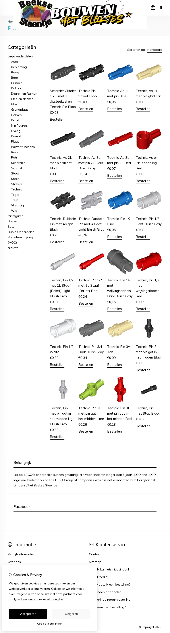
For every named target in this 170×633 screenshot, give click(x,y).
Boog (15, 72)
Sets (11, 227)
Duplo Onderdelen (21, 232)
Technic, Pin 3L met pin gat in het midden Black (149, 352)
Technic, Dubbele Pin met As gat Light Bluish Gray (91, 224)
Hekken (16, 115)
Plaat (15, 141)
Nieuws (13, 248)
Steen (15, 179)
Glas (14, 104)
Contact (95, 554)
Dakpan (17, 88)
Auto (14, 62)
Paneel (16, 136)
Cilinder (16, 83)
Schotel (16, 168)
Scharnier (18, 163)
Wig (14, 211)
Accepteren (28, 613)
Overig (16, 131)
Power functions (23, 147)
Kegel (15, 120)
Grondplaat (19, 110)
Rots (14, 157)
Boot (14, 78)
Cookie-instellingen (49, 623)
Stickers (16, 184)
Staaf (15, 173)
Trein (14, 200)
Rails (14, 152)
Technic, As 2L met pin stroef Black (61, 162)
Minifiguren (19, 125)
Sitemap (95, 562)
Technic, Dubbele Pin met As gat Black (63, 224)
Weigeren (71, 613)
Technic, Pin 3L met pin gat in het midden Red (119, 413)
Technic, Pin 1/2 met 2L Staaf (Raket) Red (90, 285)
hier (62, 599)
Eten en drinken (22, 99)
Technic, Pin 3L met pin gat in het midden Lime (91, 413)
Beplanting (19, 67)
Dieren (12, 221)
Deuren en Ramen (24, 94)
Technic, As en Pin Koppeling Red (147, 162)
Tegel (15, 195)
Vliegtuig (17, 205)
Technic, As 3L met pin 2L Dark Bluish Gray (90, 162)
